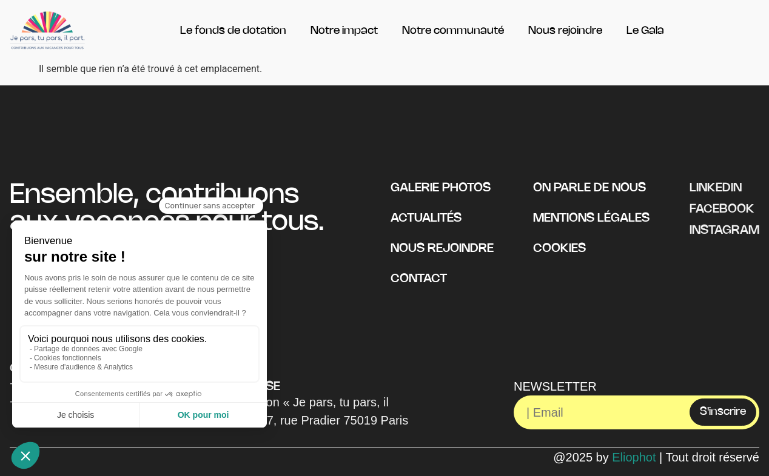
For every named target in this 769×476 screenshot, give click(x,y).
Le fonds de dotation (233, 31)
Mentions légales (591, 218)
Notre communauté (453, 31)
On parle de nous (589, 188)
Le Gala (645, 31)
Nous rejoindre (565, 31)
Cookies (559, 248)
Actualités (426, 218)
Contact (419, 279)
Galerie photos (441, 188)
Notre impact (344, 31)
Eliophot (634, 457)
